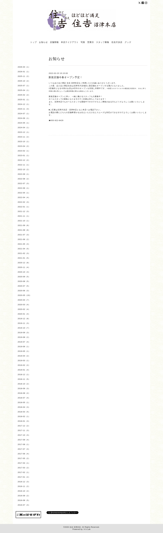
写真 (83, 42)
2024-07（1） (24, 114)
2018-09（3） (24, 388)
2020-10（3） (24, 272)
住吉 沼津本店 (75, 527)
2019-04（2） (24, 356)
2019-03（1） (24, 360)
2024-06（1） (24, 118)
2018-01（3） (24, 421)
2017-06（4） (24, 454)
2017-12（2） (24, 426)
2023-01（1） (24, 155)
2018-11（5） (24, 379)
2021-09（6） (24, 225)
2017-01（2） (24, 477)
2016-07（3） (24, 505)
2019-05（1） (24, 351)
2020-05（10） (24, 295)
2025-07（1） (24, 86)
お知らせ (43, 42)
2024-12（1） (24, 104)
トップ (33, 42)
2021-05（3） (24, 244)
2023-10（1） (24, 141)
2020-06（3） (24, 291)
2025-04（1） (24, 90)
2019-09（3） (24, 333)
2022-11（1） (24, 165)
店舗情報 (54, 42)
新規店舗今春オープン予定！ (65, 77)
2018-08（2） (24, 393)
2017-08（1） (24, 444)
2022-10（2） (24, 169)
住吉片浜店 (116, 42)
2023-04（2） (24, 146)
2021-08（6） (24, 230)
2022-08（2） (24, 179)
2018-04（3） (24, 407)
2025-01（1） (24, 100)
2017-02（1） (24, 472)
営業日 (90, 42)
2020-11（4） (24, 267)
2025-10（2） (24, 81)
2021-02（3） (24, 253)
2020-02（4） (24, 309)
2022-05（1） (24, 193)
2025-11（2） (24, 76)
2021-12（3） (24, 211)
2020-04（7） (24, 300)
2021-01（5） (24, 258)
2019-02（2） (24, 365)
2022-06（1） (24, 188)
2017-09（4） (24, 440)
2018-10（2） (24, 384)
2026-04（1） (24, 67)
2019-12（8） (24, 319)
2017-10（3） (24, 435)
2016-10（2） (24, 491)
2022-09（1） (24, 174)
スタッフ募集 (102, 42)
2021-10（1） (24, 221)
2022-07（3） (24, 183)
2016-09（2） (24, 496)
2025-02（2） (24, 95)
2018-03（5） (24, 412)
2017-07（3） (24, 449)
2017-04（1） (24, 463)
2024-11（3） (24, 109)
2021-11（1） (24, 216)
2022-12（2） (24, 160)
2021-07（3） (24, 235)
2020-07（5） (24, 286)
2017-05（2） (24, 458)
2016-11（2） (24, 486)
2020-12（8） (24, 263)
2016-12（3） (24, 482)
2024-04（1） (24, 128)
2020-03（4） (24, 305)
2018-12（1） (24, 374)
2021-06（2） (24, 239)
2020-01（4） (24, 314)
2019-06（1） (24, 347)
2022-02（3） (24, 202)
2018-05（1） (24, 402)
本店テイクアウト (69, 42)
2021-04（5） (24, 249)
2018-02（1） (24, 416)
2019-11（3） (24, 323)
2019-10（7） (24, 328)
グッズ (128, 42)
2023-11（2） (24, 137)
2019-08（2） (24, 337)
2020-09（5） (24, 277)
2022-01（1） (24, 207)
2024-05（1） (24, 123)
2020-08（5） (24, 281)
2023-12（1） (24, 132)
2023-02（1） (24, 151)
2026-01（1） (24, 72)
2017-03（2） (24, 468)
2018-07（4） (24, 398)
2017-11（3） (24, 430)
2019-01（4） (24, 370)
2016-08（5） (24, 500)
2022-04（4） (24, 197)
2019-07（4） (24, 342)
